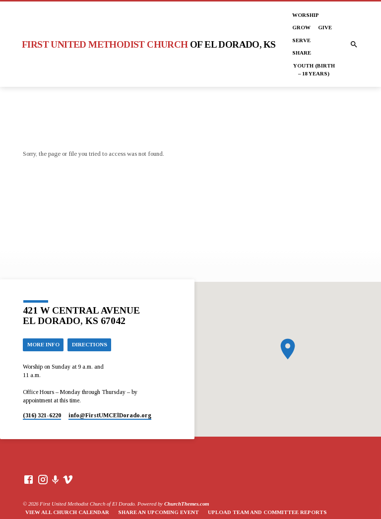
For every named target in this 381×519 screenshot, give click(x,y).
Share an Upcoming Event (158, 512)
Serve (301, 40)
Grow (301, 27)
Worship (305, 15)
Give (325, 27)
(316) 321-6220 (42, 415)
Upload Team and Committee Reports (267, 512)
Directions (89, 344)
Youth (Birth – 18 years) (314, 69)
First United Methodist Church (148, 44)
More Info (43, 344)
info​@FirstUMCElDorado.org (109, 415)
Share (301, 53)
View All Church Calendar (67, 512)
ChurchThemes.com (186, 504)
